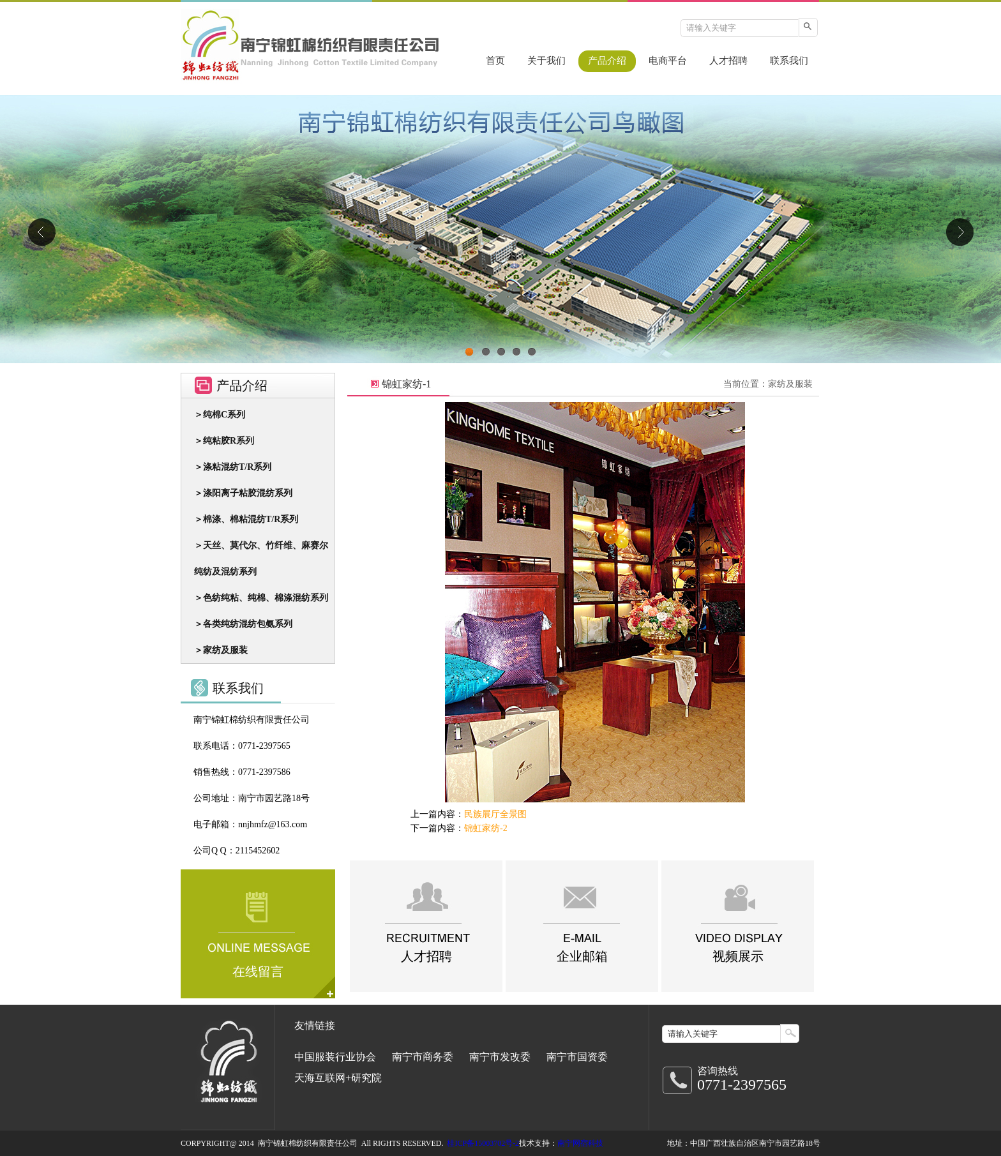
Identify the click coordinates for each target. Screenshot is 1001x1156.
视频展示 (738, 956)
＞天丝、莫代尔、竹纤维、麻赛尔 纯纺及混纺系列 (261, 558)
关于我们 (546, 61)
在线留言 (257, 972)
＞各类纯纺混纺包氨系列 (243, 624)
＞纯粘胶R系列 (224, 441)
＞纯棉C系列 (219, 414)
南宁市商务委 (422, 1056)
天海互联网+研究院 (338, 1077)
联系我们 (789, 61)
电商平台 (668, 61)
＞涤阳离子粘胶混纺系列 (243, 493)
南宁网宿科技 (580, 1143)
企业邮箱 (582, 956)
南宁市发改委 (500, 1056)
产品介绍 (607, 61)
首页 (495, 61)
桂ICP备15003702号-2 (483, 1143)
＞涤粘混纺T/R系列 (232, 467)
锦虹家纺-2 (486, 828)
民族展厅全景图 (495, 814)
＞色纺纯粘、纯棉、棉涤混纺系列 (261, 598)
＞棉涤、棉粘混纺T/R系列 (246, 519)
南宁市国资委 (577, 1056)
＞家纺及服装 (221, 650)
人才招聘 (728, 61)
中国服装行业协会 (335, 1056)
